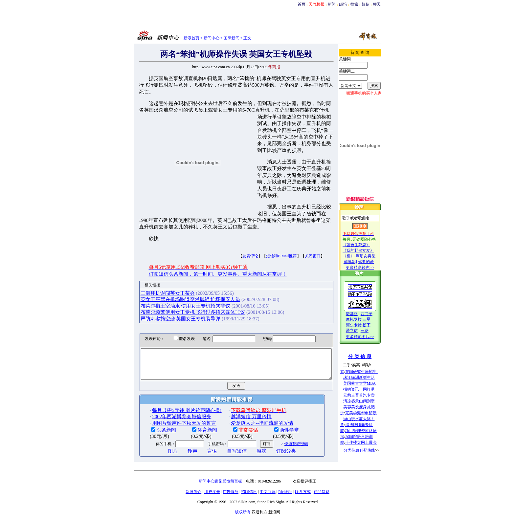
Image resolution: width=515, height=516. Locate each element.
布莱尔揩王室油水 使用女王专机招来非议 (174, 279)
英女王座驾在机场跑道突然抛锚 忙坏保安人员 (179, 272)
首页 (301, 4)
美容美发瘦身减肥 (365, 407)
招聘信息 (249, 485)
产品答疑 (321, 485)
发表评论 (239, 229)
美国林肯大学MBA (366, 383)
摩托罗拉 (360, 319)
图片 (162, 430)
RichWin (285, 485)
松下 (373, 325)
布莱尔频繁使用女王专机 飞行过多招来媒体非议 (181, 285)
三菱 (371, 330)
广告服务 (230, 485)
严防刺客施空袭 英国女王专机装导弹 (169, 291)
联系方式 (303, 485)
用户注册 (212, 485)
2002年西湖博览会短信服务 (170, 395)
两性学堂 (278, 409)
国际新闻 (231, 38)
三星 (373, 319)
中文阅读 (268, 485)
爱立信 (358, 330)
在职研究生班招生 (368, 371)
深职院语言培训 (365, 436)
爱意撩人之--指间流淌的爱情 (251, 402)
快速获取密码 (285, 422)
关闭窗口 (301, 229)
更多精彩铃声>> (366, 267)
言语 (201, 430)
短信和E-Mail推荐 (270, 229)
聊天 (377, 4)
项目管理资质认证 (367, 430)
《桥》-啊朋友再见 (365, 256)
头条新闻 (155, 409)
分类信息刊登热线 (366, 450)
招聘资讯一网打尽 (365, 389)
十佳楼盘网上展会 (367, 442)
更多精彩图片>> (366, 336)
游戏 (251, 430)
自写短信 (226, 430)
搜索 (354, 4)
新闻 (332, 4)
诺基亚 (358, 314)
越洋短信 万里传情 (240, 395)
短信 (365, 4)
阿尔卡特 (360, 325)
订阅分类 (275, 430)
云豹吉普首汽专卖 (365, 395)
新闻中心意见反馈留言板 (220, 474)
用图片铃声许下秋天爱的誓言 (173, 402)
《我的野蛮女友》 (365, 250)
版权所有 (243, 505)
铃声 (182, 430)
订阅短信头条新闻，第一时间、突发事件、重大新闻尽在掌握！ (207, 247)
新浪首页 (191, 38)
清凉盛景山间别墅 (365, 401)
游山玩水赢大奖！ (365, 419)
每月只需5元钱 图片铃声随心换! (176, 389)
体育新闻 (196, 409)
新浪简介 (193, 485)
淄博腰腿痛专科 (365, 424)
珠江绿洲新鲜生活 (365, 377)
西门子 (373, 314)
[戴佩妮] (356, 261)
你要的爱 (372, 261)
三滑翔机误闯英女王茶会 (156, 266)
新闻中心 (211, 38)
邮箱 (343, 4)
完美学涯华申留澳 (367, 413)
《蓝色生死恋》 (363, 245)
